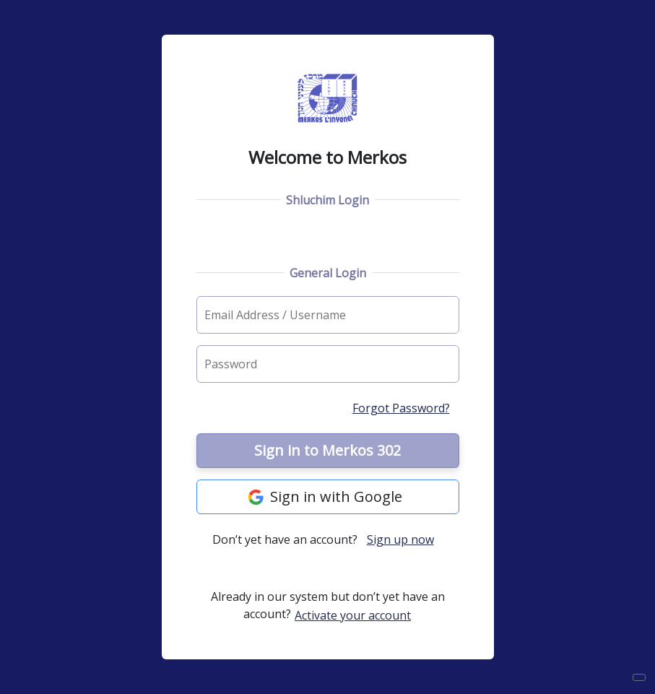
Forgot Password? (401, 408)
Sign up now (400, 539)
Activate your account (353, 615)
